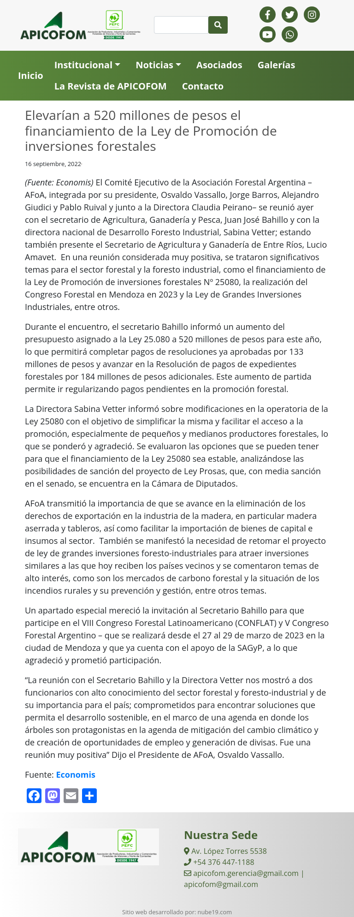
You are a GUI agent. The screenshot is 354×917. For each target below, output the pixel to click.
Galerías (276, 65)
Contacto (203, 86)
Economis (75, 774)
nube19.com (215, 912)
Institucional (83, 65)
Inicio (30, 75)
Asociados (219, 65)
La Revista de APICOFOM (110, 86)
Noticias (154, 65)
